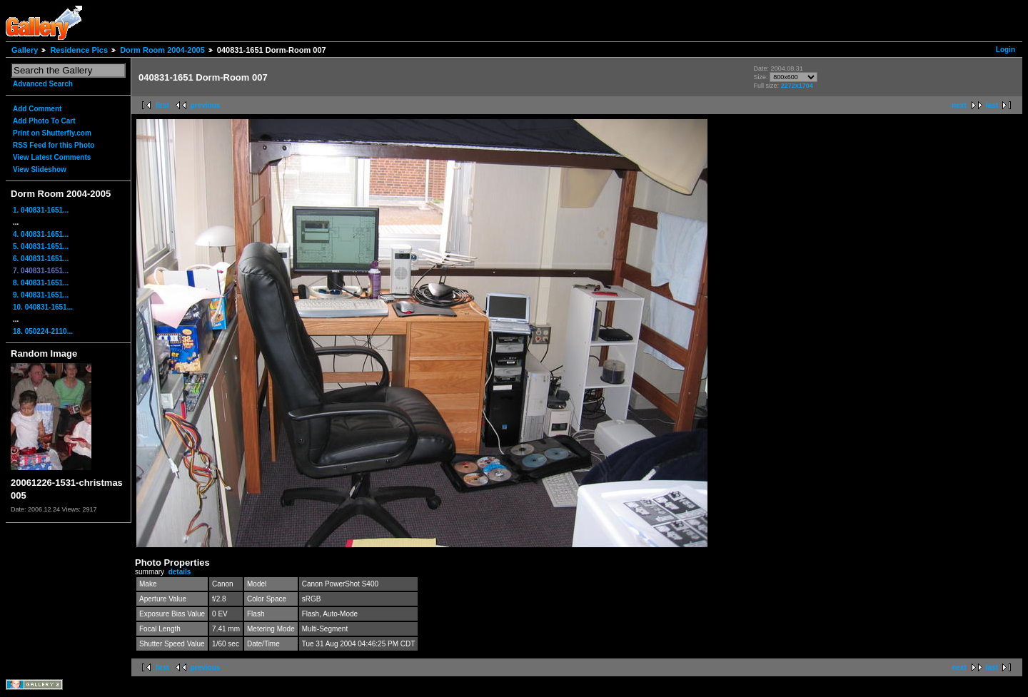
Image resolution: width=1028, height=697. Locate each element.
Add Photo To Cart (44, 121)
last (992, 105)
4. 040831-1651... (41, 234)
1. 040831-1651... (41, 210)
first (162, 105)
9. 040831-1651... (41, 295)
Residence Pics (79, 50)
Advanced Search (43, 84)
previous (206, 105)
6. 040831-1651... (41, 259)
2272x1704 (797, 85)
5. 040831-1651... (41, 246)
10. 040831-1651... (43, 307)
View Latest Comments (52, 157)
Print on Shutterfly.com (52, 133)
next (959, 105)
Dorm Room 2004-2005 (162, 50)
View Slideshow (39, 169)
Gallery (24, 50)
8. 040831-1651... (41, 283)
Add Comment (37, 109)
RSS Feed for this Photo (53, 145)
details (179, 572)
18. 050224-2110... (43, 331)
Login (1005, 50)
